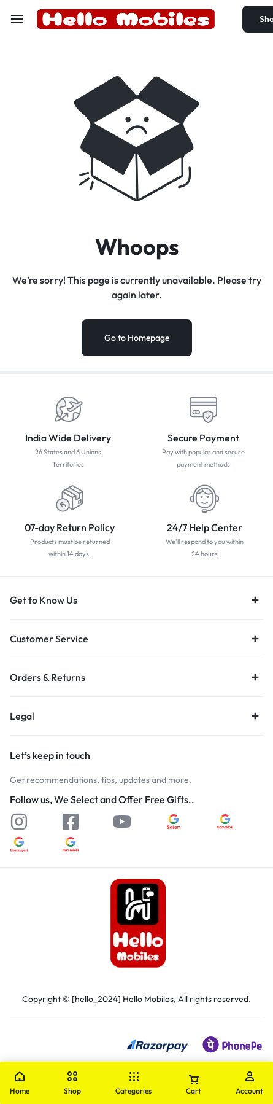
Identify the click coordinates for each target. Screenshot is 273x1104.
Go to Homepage (136, 337)
